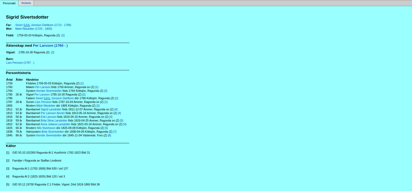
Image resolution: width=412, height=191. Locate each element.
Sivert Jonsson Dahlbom (55, 98)
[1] (63, 35)
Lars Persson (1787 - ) (20, 62)
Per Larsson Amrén (53, 113)
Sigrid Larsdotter (51, 109)
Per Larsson (42, 87)
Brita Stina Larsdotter (54, 120)
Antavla (26, 3)
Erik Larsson (48, 116)
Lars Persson (43, 101)
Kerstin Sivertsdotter (49, 90)
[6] (106, 127)
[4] (116, 109)
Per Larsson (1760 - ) (50, 45)
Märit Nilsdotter (45, 105)
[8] (109, 135)
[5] (121, 120)
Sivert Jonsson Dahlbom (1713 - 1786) (43, 25)
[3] (105, 90)
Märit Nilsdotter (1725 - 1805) (33, 28)
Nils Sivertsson (46, 127)
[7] (115, 131)
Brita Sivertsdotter (53, 131)
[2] (52, 52)
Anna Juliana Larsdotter (55, 124)
